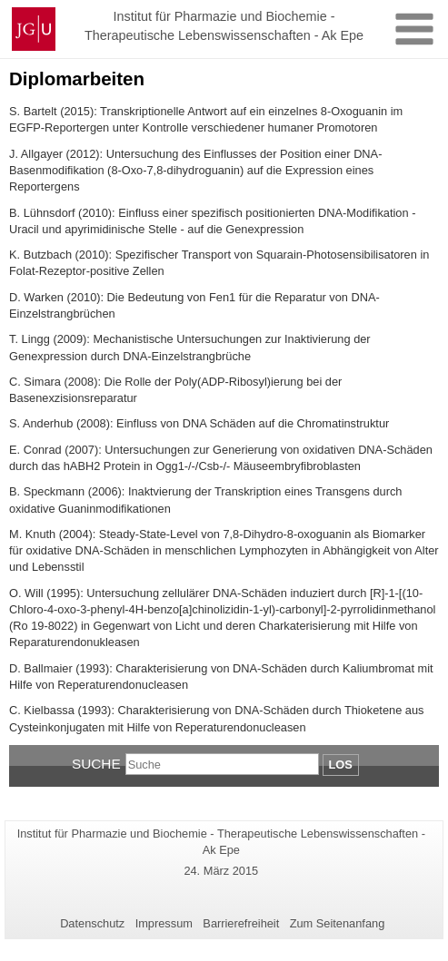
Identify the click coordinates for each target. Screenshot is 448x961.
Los (341, 764)
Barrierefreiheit (241, 923)
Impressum (164, 923)
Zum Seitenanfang (337, 923)
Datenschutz (92, 923)
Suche (96, 763)
